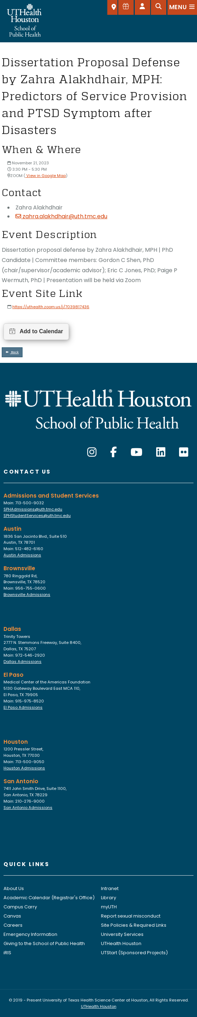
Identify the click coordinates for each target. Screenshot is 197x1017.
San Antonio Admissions (28, 807)
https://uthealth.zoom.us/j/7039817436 (50, 307)
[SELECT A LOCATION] (112, 7)
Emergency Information (30, 934)
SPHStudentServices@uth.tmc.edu (37, 515)
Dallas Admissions (23, 661)
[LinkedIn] (160, 452)
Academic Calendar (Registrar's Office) (49, 897)
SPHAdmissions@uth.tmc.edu (33, 509)
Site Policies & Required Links (133, 925)
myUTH (109, 906)
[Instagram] (91, 452)
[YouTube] (136, 452)
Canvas (12, 916)
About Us (14, 888)
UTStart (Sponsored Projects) (134, 952)
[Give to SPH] (126, 7)
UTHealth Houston (121, 943)
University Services (122, 934)
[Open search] (158, 7)
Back (12, 352)
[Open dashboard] (142, 7)
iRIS (7, 952)
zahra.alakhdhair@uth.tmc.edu (61, 216)
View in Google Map (45, 175)
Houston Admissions (24, 768)
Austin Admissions (22, 555)
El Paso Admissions (23, 707)
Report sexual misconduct (130, 916)
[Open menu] (182, 7)
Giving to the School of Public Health (44, 943)
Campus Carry (20, 906)
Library (108, 897)
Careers (13, 925)
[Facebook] (113, 452)
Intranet (110, 888)
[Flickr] (183, 452)
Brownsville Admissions (27, 594)
